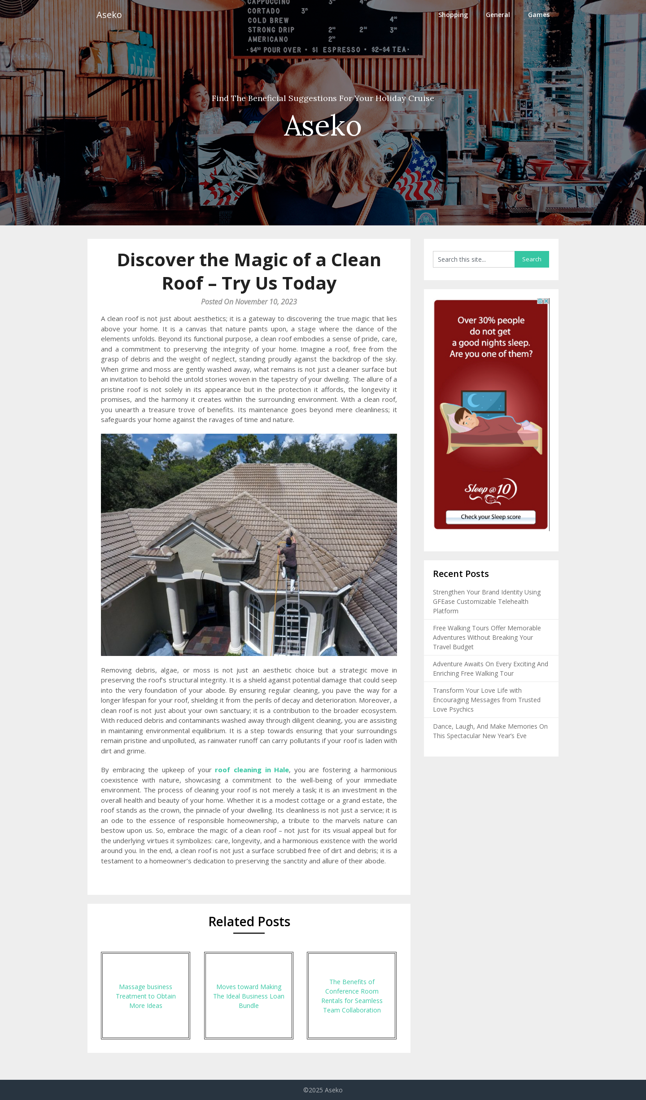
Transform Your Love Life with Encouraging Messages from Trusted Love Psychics (487, 699)
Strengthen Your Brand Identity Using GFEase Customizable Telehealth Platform (487, 601)
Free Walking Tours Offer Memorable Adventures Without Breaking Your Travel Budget (487, 637)
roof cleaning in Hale (252, 769)
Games (539, 14)
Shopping (453, 14)
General (498, 14)
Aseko (109, 15)
